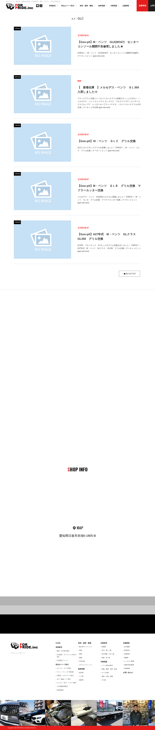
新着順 (104, 647)
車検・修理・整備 (88, 6)
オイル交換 (105, 672)
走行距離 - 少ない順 (108, 654)
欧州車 (81, 672)
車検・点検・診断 (107, 676)
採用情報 (127, 668)
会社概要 (127, 647)
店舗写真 (127, 654)
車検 (80, 650)
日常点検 (82, 661)
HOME (58, 643)
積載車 (126, 657)
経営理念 (127, 650)
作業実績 (115, 6)
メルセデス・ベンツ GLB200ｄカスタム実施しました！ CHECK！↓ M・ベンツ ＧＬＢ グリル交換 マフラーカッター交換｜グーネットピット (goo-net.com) (109, 200)
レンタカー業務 (129, 661)
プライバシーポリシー (18, 653)
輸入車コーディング (85, 647)
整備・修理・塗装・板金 (109, 669)
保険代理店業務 (129, 665)
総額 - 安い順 (106, 657)
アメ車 (81, 676)
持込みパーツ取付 (69, 6)
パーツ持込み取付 (107, 665)
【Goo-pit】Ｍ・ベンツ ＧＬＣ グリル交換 (107, 141)
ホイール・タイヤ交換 (64, 668)
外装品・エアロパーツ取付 (65, 675)
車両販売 (53, 6)
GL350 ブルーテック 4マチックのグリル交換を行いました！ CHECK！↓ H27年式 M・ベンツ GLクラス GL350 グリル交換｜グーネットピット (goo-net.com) (109, 248)
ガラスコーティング (85, 665)
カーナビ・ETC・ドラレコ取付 (66, 683)
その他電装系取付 (62, 686)
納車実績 (103, 6)
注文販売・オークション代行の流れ (66, 656)
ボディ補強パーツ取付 (64, 679)
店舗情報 (127, 6)
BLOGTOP (129, 274)
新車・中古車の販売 (63, 651)
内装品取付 (60, 690)
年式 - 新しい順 (106, 650)
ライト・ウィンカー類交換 (65, 672)
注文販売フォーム (62, 660)
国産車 (81, 680)
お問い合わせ (128, 672)
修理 (80, 654)
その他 (104, 680)
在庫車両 (142, 6)
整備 (80, 657)
